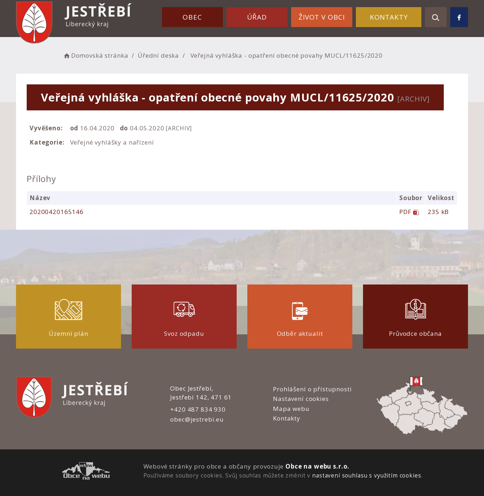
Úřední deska (158, 55)
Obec (192, 17)
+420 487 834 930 (198, 409)
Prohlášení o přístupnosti (312, 389)
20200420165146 (57, 212)
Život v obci (322, 17)
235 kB (438, 212)
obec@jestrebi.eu (197, 419)
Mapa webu (291, 408)
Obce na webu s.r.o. (317, 466)
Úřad (257, 17)
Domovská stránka (95, 55)
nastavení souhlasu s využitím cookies (366, 475)
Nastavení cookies (300, 399)
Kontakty (389, 17)
